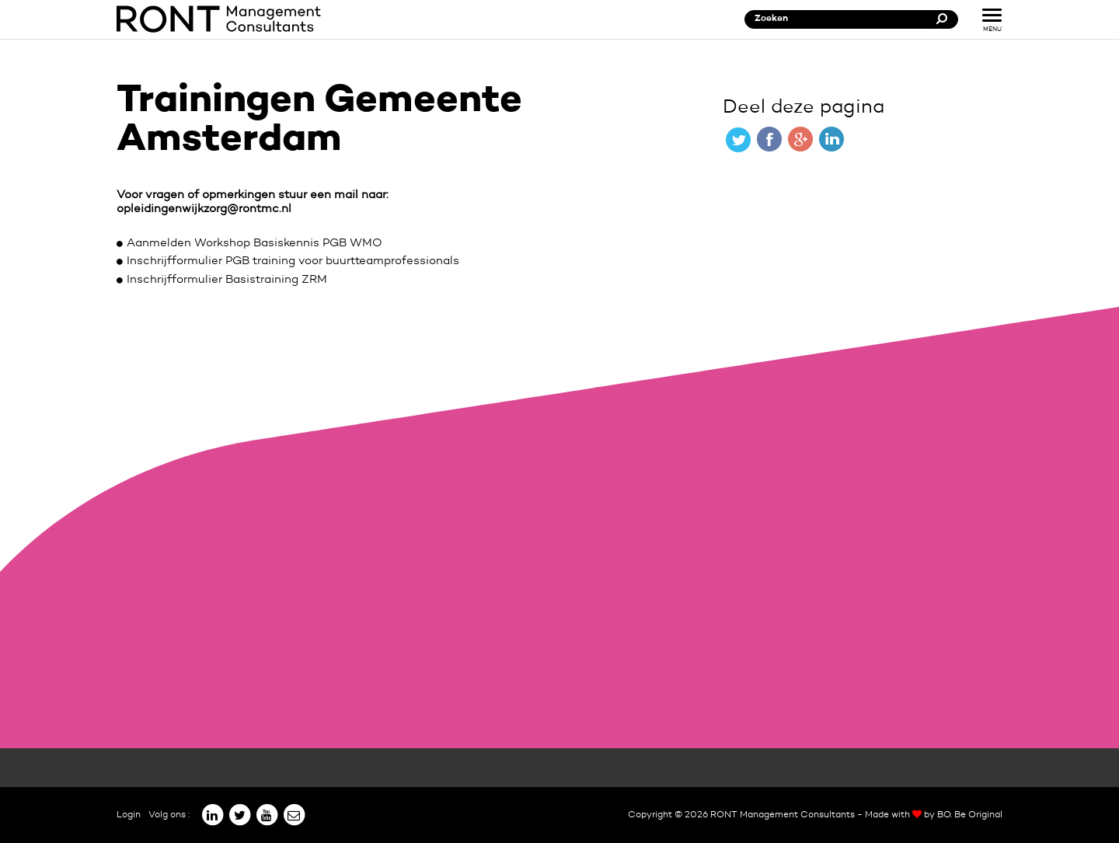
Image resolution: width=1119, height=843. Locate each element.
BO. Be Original (969, 815)
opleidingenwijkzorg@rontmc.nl (204, 209)
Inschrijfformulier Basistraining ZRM (227, 280)
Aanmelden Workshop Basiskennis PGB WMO (254, 243)
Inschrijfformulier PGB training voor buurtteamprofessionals (293, 261)
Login (129, 815)
